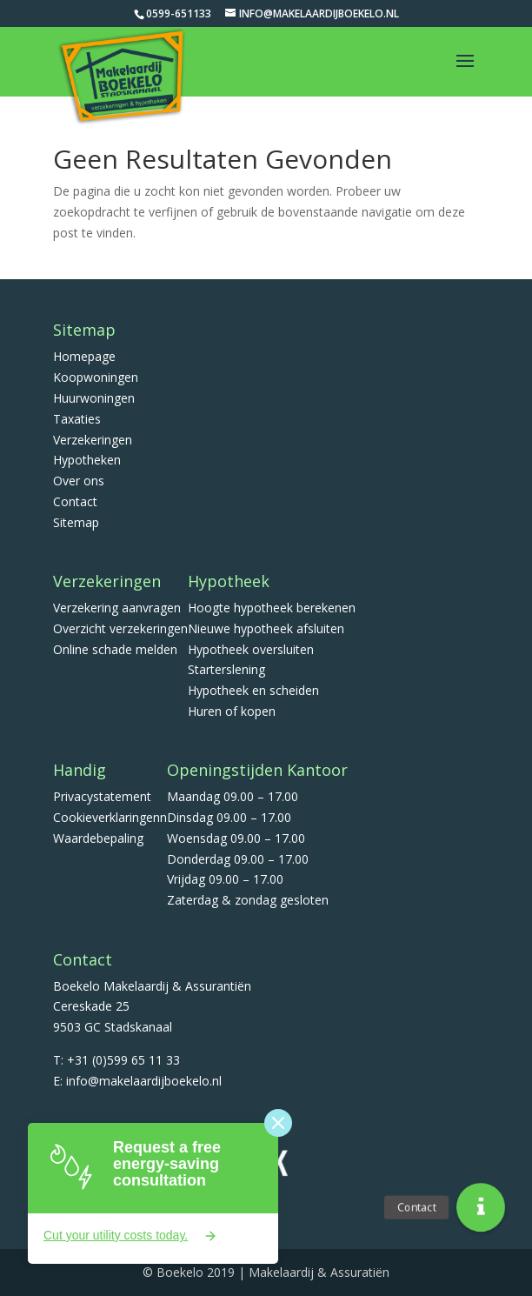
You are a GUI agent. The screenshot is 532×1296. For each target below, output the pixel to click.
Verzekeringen (92, 439)
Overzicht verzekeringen (120, 628)
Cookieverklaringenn (110, 817)
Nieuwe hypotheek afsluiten (266, 628)
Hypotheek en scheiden (253, 690)
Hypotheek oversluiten (251, 649)
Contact (75, 501)
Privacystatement (102, 796)
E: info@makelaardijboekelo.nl (137, 1080)
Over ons (78, 480)
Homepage (84, 356)
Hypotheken (87, 459)
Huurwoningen (94, 398)
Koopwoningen (95, 377)
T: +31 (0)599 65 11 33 (116, 1060)
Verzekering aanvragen (117, 607)
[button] (480, 1207)
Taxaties (77, 419)
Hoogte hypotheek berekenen (272, 607)
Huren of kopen (232, 711)
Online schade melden (115, 649)
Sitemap (76, 522)
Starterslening (226, 669)
